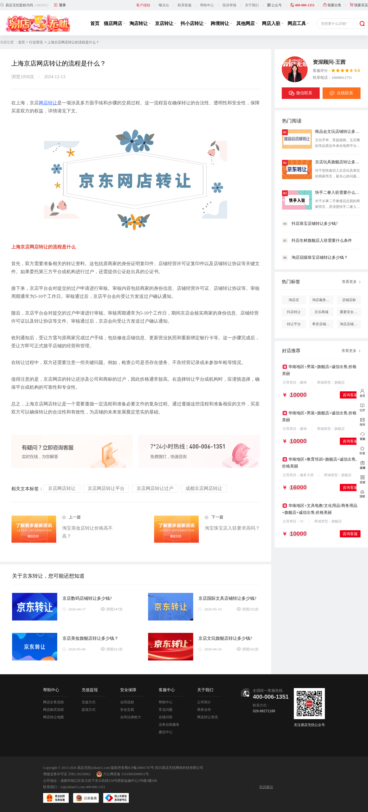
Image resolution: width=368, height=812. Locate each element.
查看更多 (349, 281)
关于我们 (252, 5)
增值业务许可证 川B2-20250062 (67, 774)
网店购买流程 (53, 710)
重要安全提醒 (350, 312)
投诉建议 (266, 787)
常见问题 (165, 710)
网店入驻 (272, 23)
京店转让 (165, 23)
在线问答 (165, 717)
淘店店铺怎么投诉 (350, 324)
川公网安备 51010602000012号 (122, 774)
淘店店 (294, 300)
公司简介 (204, 702)
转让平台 (294, 324)
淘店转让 (140, 23)
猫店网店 (114, 23)
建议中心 (165, 732)
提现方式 (88, 710)
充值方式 (88, 702)
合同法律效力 (130, 717)
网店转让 (48, 102)
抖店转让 (294, 312)
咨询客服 (350, 395)
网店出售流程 (53, 702)
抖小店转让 (193, 23)
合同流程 (127, 702)
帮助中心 (207, 5)
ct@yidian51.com (72, 787)
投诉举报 (229, 5)
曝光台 (164, 5)
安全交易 (127, 710)
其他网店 (247, 23)
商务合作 (204, 710)
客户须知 (143, 5)
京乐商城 (321, 312)
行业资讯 (36, 42)
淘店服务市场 (322, 300)
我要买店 (359, 5)
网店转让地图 (53, 717)
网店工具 (298, 23)
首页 (94, 23)
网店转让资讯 (207, 717)
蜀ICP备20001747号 (139, 768)
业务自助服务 (169, 725)
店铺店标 (349, 300)
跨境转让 (221, 23)
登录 (62, 5)
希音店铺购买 (322, 324)
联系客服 (184, 5)
